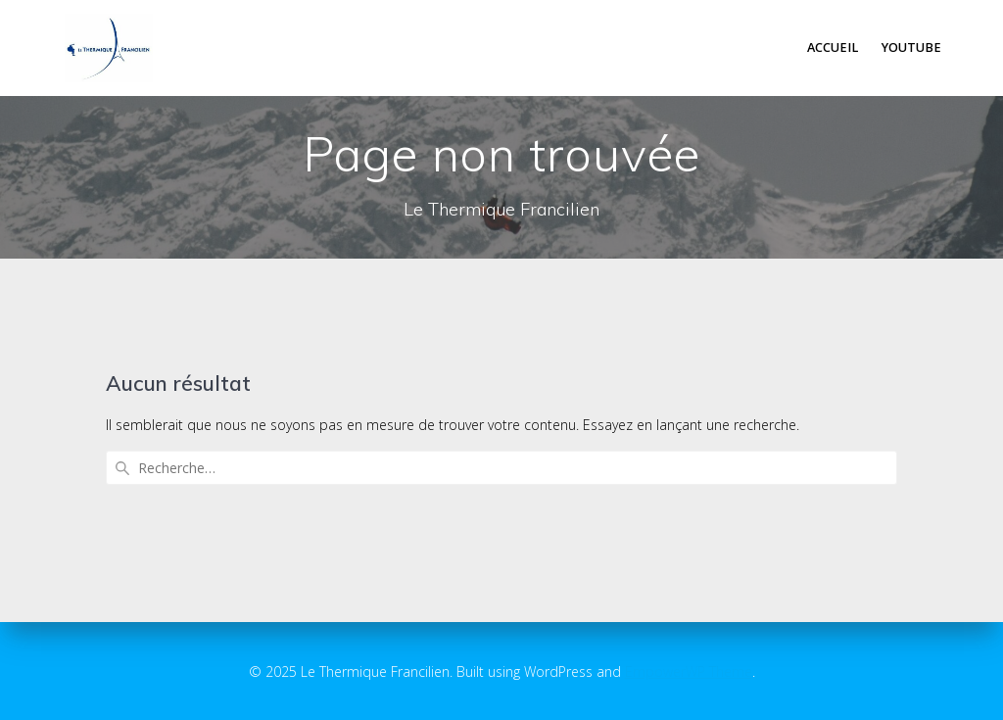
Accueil (832, 47)
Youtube (911, 47)
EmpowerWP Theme (688, 671)
